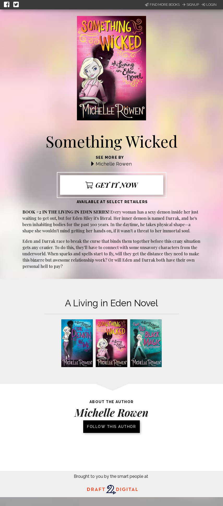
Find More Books (162, 5)
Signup (190, 5)
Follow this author (111, 427)
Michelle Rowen (114, 164)
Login (209, 5)
